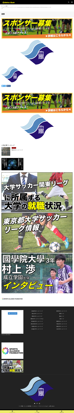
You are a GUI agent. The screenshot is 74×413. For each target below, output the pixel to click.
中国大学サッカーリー (61, 323)
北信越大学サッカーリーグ (37, 329)
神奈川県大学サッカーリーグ (37, 323)
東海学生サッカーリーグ (61, 311)
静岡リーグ (61, 313)
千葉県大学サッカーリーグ (37, 326)
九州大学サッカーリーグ (61, 329)
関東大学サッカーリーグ (37, 316)
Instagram (39, 403)
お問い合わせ (51, 406)
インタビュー (34, 406)
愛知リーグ (61, 316)
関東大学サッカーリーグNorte (37, 318)
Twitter (34, 403)
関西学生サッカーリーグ (61, 321)
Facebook (37, 403)
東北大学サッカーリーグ (37, 313)
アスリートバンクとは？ (43, 406)
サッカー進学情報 (27, 406)
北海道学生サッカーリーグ (37, 311)
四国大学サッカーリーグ (61, 326)
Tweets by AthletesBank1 (5, 334)
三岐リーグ (61, 318)
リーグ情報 (21, 406)
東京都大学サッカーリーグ (37, 321)
